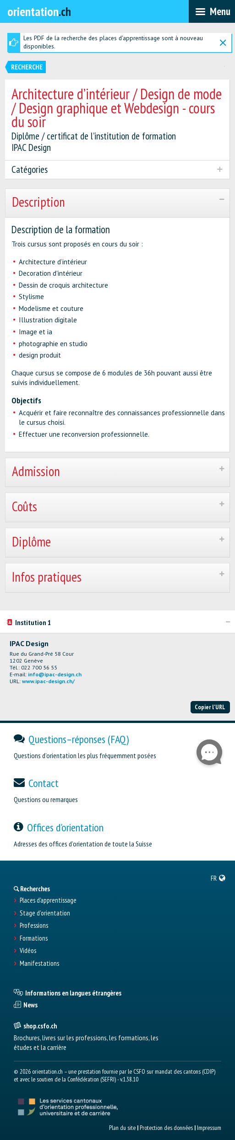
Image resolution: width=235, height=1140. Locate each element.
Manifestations (39, 963)
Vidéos (28, 951)
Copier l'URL (210, 707)
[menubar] (212, 11)
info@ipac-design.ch (55, 674)
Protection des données (166, 1128)
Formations (34, 938)
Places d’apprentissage (48, 900)
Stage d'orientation (45, 913)
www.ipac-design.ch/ (48, 681)
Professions (34, 925)
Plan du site (122, 1128)
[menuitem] (218, 878)
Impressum (209, 1128)
